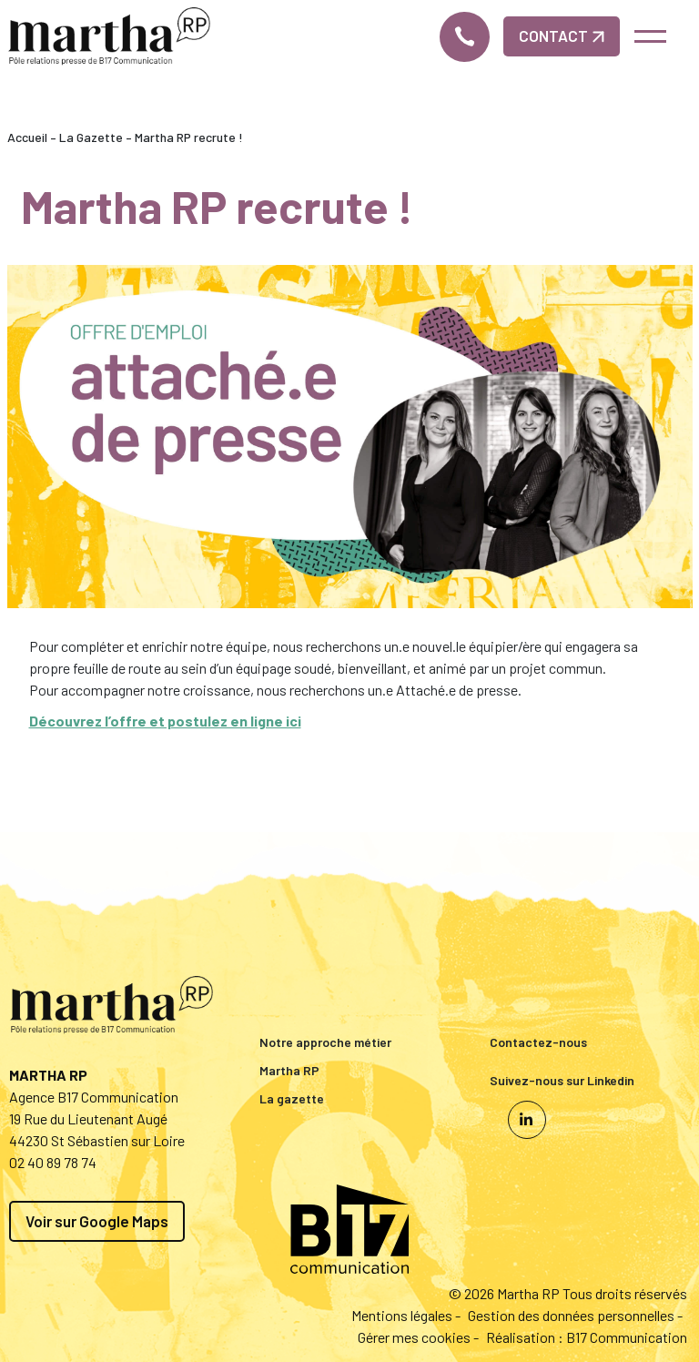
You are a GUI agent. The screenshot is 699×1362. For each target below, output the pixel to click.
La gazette (291, 1098)
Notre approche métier (325, 1042)
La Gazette (91, 137)
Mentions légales (401, 1315)
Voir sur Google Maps (96, 1221)
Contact (561, 35)
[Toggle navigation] (649, 36)
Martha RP (289, 1070)
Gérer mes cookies (414, 1337)
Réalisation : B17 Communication (586, 1337)
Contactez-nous (538, 1042)
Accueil (27, 137)
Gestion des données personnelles (571, 1315)
